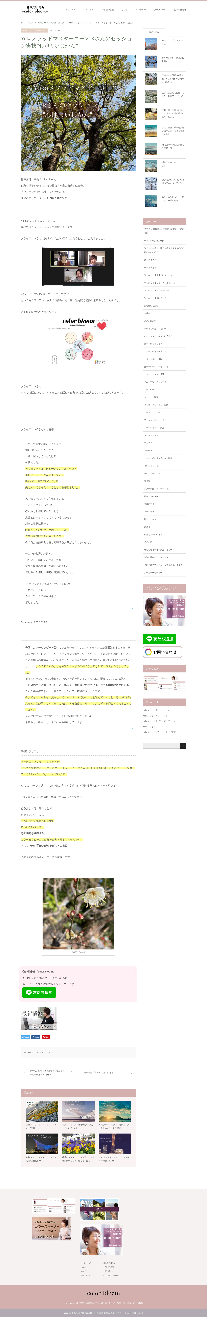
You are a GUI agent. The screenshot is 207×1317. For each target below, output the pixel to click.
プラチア (148, 450)
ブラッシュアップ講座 (154, 428)
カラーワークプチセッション (157, 367)
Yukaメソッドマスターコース (34, 31)
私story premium (151, 496)
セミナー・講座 (151, 397)
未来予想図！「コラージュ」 (157, 489)
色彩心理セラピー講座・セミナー (159, 550)
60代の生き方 (150, 267)
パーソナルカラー (152, 412)
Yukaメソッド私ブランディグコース (159, 721)
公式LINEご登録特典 (111, 1276)
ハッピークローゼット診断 (156, 405)
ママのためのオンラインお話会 (158, 458)
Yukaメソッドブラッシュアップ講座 (159, 732)
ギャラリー (141, 9)
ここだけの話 (150, 321)
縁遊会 (147, 527)
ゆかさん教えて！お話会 (155, 328)
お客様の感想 (108, 9)
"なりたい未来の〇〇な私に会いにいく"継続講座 (164, 231)
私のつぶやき (150, 519)
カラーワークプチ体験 (154, 374)
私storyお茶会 (150, 504)
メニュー (90, 9)
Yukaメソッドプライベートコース (159, 283)
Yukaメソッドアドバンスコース (158, 275)
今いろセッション (152, 466)
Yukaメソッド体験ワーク (155, 298)
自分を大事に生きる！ (154, 534)
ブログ (125, 9)
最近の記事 (154, 32)
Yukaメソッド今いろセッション (157, 710)
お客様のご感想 (151, 305)
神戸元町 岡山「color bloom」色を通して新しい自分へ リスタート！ (99, 1313)
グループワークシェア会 (155, 382)
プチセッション (151, 435)
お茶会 (147, 313)
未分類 (147, 481)
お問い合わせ (180, 9)
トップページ (71, 9)
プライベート (150, 443)
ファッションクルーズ (154, 420)
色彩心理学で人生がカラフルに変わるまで (163, 565)
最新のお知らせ (109, 1263)
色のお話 (148, 542)
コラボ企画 (149, 389)
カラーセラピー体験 (153, 359)
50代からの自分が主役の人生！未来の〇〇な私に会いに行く (164, 250)
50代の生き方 (150, 260)
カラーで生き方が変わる (155, 351)
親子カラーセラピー (153, 572)
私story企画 (149, 511)
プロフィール (160, 9)
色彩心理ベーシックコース (156, 557)
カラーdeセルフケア (153, 344)
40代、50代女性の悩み (154, 240)
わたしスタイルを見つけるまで (158, 336)
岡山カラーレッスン (153, 473)
